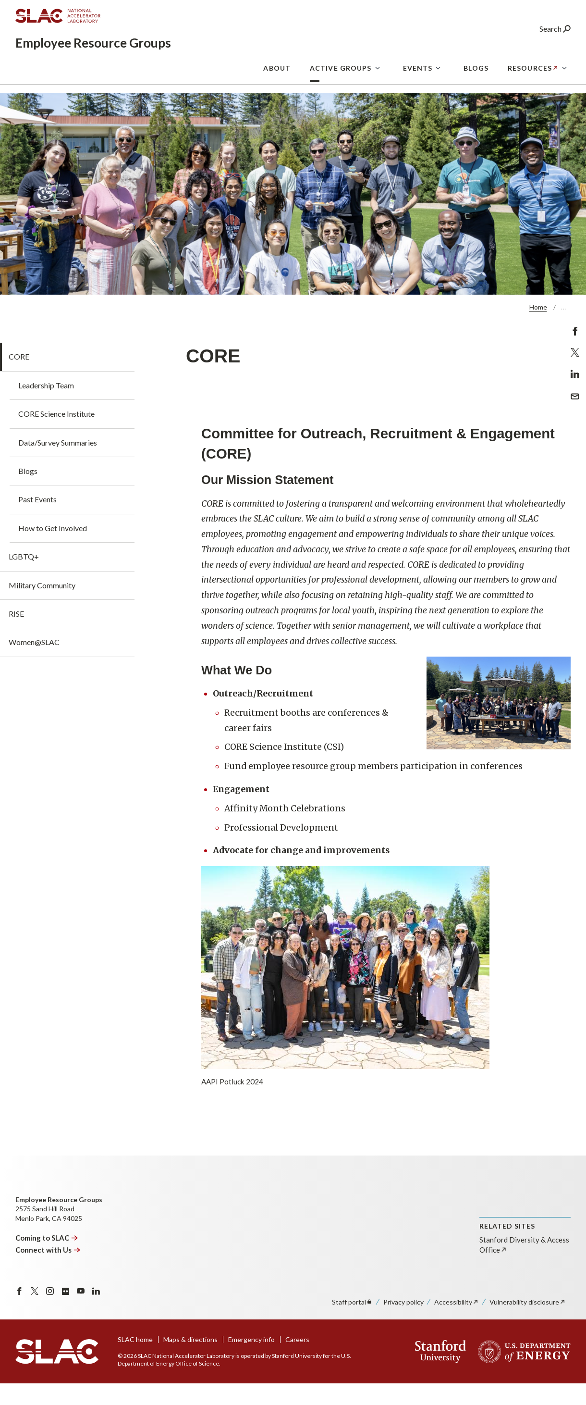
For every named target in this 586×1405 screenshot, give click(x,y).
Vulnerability (527, 1327)
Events (418, 101)
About (277, 101)
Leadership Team (46, 410)
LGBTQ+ (24, 581)
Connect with (48, 1274)
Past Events (37, 524)
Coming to (46, 1262)
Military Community (42, 610)
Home (538, 332)
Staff (352, 1327)
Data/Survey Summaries (57, 467)
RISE (16, 638)
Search (555, 45)
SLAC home (135, 1364)
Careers (297, 1364)
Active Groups (341, 101)
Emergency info (251, 1364)
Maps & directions (190, 1364)
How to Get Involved (52, 553)
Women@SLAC (34, 666)
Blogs (476, 101)
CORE (19, 381)
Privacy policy (403, 1327)
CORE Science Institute (56, 438)
